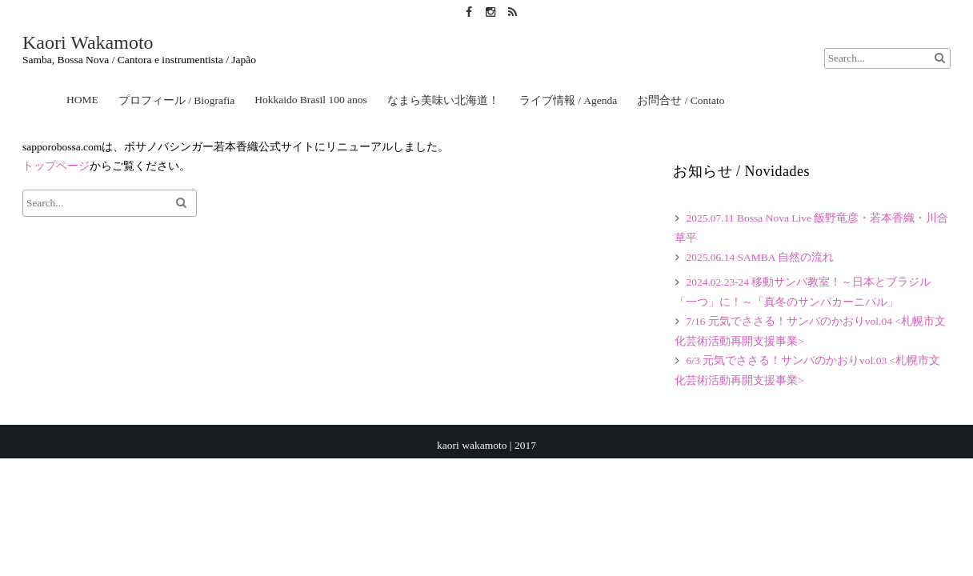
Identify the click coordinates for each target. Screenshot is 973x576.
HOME (82, 100)
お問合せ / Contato (680, 100)
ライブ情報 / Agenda (568, 100)
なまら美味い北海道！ (443, 100)
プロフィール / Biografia (176, 100)
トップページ (56, 166)
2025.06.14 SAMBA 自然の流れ (760, 257)
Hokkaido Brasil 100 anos (310, 100)
